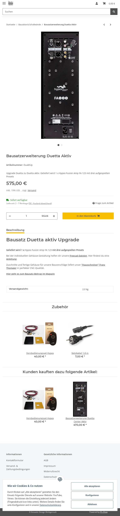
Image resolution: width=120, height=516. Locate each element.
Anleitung (11, 259)
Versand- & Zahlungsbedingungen (18, 467)
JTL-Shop (104, 512)
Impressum (50, 465)
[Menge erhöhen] (53, 216)
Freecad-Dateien (78, 255)
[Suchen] (56, 11)
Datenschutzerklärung (50, 505)
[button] (96, 3)
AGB (46, 460)
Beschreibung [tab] (15, 230)
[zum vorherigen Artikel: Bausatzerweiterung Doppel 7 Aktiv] (104, 24)
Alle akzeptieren (92, 486)
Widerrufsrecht (52, 471)
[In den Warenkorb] (88, 216)
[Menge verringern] (9, 216)
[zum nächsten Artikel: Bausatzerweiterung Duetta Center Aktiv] (110, 24)
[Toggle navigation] (4, 2)
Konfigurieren (91, 495)
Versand (32, 190)
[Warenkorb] (109, 3)
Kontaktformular (14, 460)
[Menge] (26, 216)
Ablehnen (91, 504)
